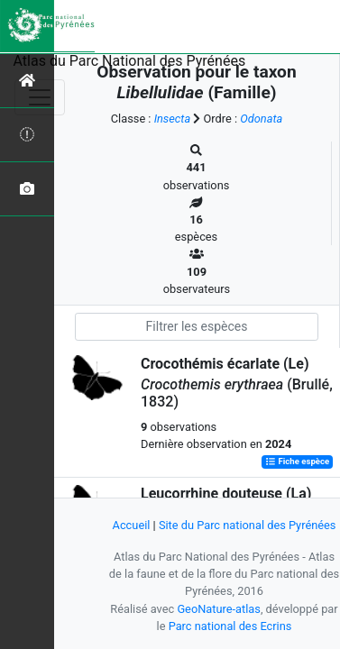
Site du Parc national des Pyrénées (247, 525)
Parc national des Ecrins (230, 626)
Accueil (132, 525)
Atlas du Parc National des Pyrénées (130, 60)
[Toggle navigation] (39, 97)
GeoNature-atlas (219, 609)
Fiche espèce (297, 462)
